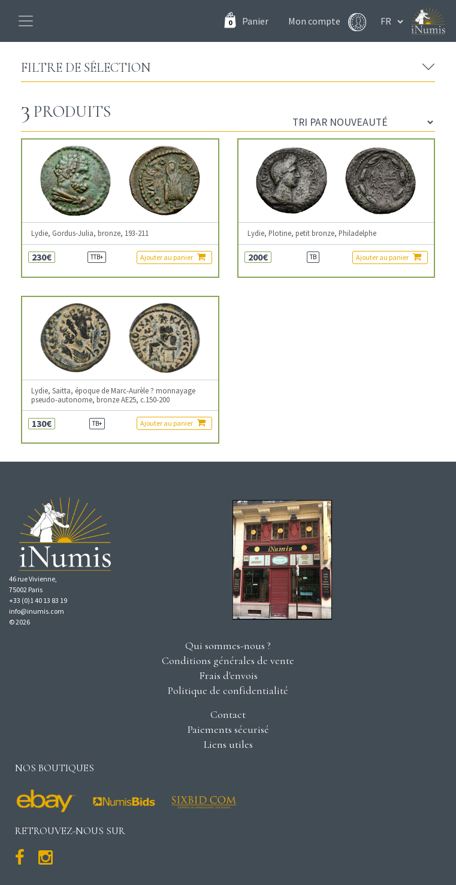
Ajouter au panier (173, 257)
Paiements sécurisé (228, 729)
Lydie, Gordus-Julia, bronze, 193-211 (90, 233)
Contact (228, 714)
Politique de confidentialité (228, 690)
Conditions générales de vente (228, 660)
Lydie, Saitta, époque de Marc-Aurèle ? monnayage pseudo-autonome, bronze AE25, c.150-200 (113, 395)
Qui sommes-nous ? (228, 645)
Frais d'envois (228, 675)
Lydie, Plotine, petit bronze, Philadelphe (311, 233)
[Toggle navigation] (26, 21)
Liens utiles (228, 744)
